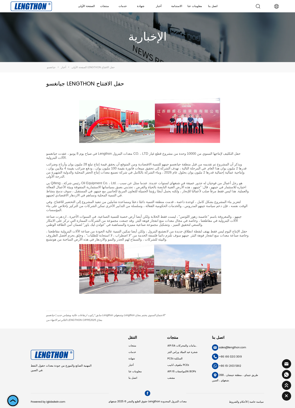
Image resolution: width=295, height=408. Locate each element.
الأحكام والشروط (238, 402)
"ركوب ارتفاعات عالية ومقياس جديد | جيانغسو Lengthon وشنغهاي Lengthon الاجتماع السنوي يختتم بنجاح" (106, 315)
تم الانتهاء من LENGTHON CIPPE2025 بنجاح (74, 319)
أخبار (63, 67)
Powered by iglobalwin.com (48, 402)
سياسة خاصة (257, 402)
